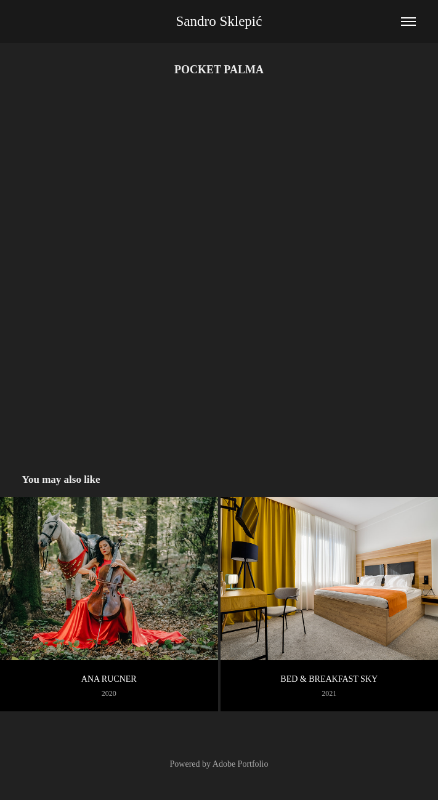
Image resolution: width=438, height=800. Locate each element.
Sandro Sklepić (219, 21)
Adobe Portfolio (241, 764)
